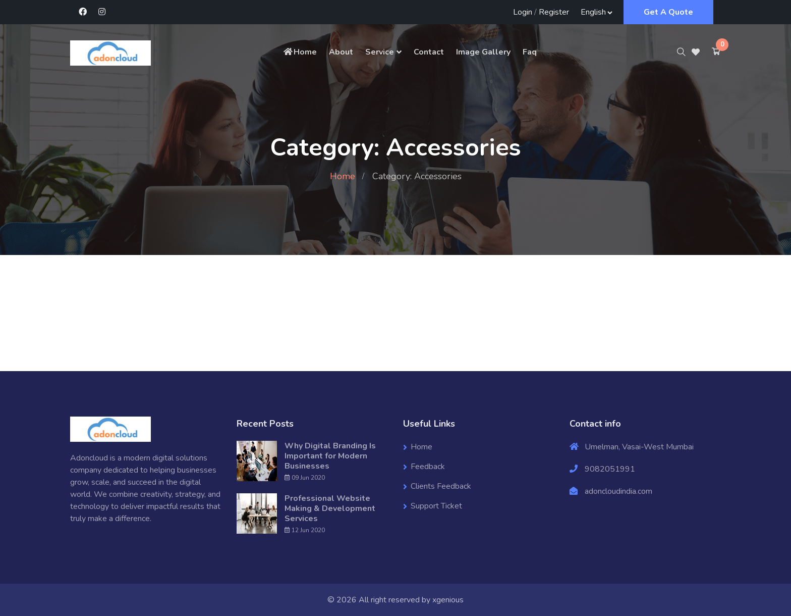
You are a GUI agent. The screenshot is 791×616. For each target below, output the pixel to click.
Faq (530, 52)
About (341, 52)
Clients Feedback (441, 486)
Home (299, 52)
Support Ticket (436, 505)
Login (522, 12)
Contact (429, 52)
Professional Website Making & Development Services (330, 508)
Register (554, 12)
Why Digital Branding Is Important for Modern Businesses (330, 456)
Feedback (428, 466)
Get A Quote (668, 12)
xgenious (448, 599)
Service (379, 52)
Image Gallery (483, 52)
